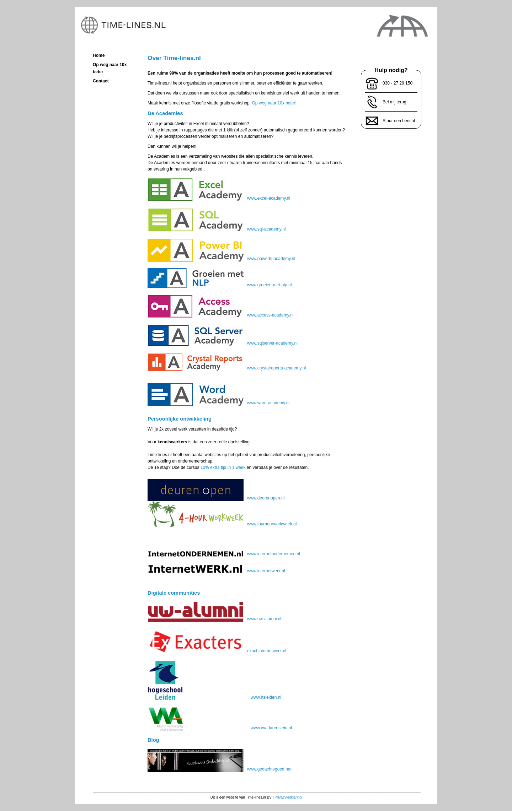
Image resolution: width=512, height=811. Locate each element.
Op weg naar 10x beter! (274, 103)
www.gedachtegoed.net (220, 769)
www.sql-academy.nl (217, 229)
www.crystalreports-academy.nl (227, 368)
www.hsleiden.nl (214, 697)
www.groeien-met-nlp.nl (220, 284)
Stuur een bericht (399, 120)
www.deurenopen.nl (216, 498)
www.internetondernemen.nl (224, 553)
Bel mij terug (394, 101)
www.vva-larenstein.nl (220, 727)
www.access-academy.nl (221, 315)
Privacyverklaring (288, 797)
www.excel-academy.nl (219, 198)
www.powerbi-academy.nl (221, 258)
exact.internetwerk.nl (217, 650)
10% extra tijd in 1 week (223, 467)
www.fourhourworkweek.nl (222, 514)
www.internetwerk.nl (216, 570)
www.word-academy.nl (218, 402)
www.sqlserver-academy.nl (223, 343)
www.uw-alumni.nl (214, 618)
